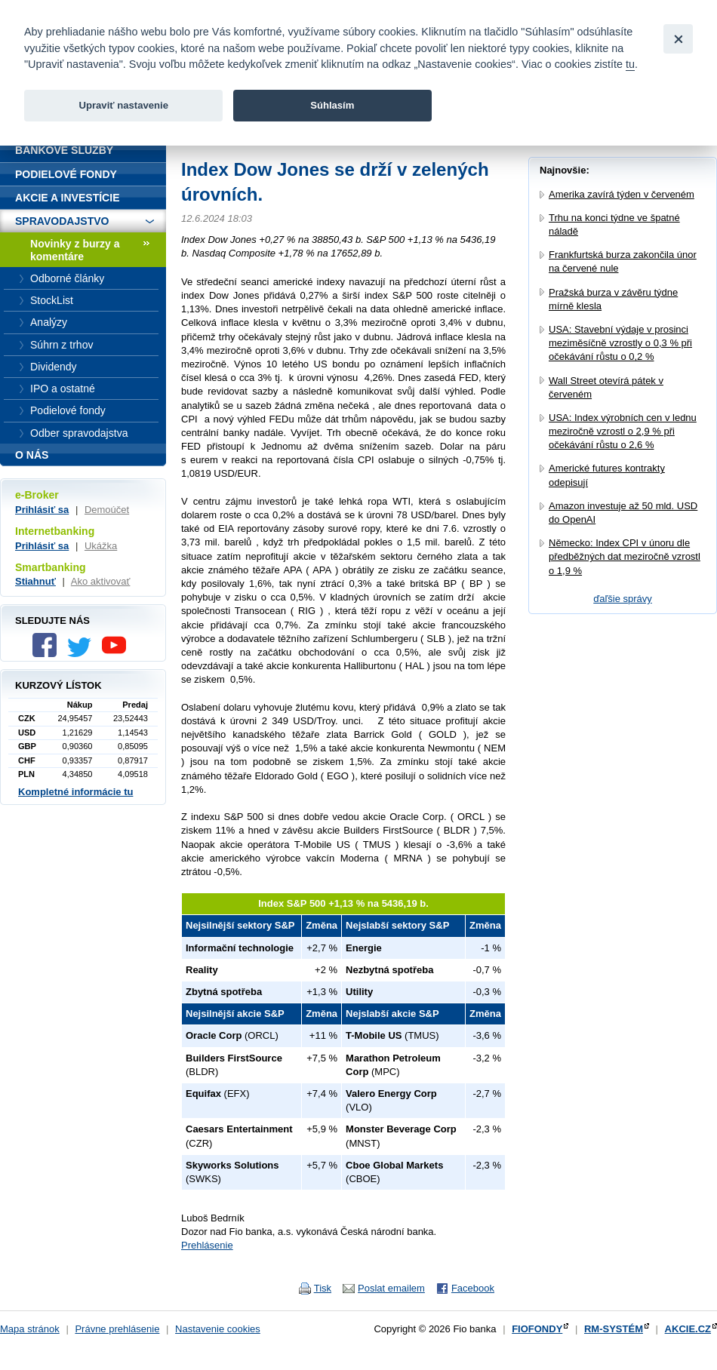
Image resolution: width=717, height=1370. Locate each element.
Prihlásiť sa (42, 509)
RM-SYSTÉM (613, 1329)
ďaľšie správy (622, 598)
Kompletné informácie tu (75, 791)
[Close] (678, 39)
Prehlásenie (207, 1245)
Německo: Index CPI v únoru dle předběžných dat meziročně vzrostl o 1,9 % (624, 556)
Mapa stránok (30, 1329)
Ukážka (101, 545)
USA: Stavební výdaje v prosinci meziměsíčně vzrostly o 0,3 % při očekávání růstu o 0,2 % (620, 343)
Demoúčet (107, 509)
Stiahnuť (35, 581)
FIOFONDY (537, 1329)
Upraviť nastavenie (123, 105)
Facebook (472, 1288)
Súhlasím (332, 105)
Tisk (322, 1288)
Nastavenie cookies (217, 1329)
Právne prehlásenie (117, 1329)
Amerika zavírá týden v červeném (621, 194)
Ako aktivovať (101, 581)
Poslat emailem (391, 1288)
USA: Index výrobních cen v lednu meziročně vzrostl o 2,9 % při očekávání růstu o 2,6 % (623, 431)
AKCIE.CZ (688, 1329)
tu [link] (630, 64)
